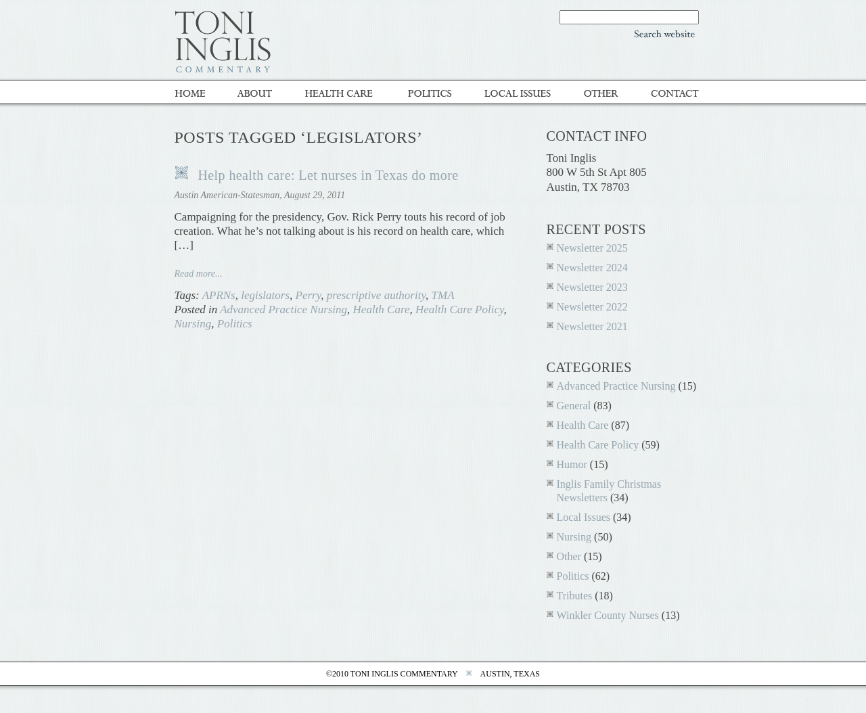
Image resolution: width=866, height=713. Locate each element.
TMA (443, 295)
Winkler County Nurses (608, 615)
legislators (265, 295)
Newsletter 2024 (592, 267)
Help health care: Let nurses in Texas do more (328, 175)
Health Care (381, 309)
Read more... (199, 274)
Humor (572, 464)
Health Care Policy (459, 309)
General (574, 405)
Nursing (193, 323)
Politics (431, 93)
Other (602, 93)
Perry (308, 295)
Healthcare (342, 93)
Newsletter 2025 (592, 248)
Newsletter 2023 (592, 287)
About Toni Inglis (258, 93)
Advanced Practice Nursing (283, 309)
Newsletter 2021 (592, 326)
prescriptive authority (376, 295)
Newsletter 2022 (592, 307)
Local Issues (519, 93)
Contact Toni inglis (668, 93)
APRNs (218, 295)
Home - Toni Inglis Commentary (199, 93)
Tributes (575, 595)
